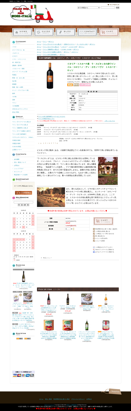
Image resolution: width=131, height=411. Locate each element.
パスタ (14, 47)
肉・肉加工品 (16, 62)
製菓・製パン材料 (17, 87)
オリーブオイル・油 (18, 50)
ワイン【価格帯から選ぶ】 (20, 128)
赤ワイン (51, 41)
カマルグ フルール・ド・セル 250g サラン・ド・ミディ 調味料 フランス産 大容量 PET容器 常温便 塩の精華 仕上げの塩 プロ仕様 (105, 329)
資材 (13, 100)
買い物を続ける (100, 236)
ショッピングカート (109, 32)
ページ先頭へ (115, 391)
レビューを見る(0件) (101, 238)
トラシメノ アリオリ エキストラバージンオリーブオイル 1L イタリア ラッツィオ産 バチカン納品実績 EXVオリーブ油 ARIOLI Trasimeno (86, 330)
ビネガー (15, 56)
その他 (14, 96)
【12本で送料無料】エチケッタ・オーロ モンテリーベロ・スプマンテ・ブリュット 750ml (23, 279)
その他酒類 (15, 106)
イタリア (64, 47)
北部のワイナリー (69, 44)
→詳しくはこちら (109, 121)
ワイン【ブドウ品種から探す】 (21, 131)
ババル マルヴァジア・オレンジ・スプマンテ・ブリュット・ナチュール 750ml (106, 302)
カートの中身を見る (23, 193)
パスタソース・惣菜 (18, 68)
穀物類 (14, 84)
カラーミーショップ (49, 404)
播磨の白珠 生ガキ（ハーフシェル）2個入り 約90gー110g (28, 300)
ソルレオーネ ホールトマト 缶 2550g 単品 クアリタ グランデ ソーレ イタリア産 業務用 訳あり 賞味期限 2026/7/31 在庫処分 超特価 (48, 329)
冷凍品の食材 (16, 140)
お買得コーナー (17, 149)
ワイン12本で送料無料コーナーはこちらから (51, 116)
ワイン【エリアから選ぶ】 (20, 125)
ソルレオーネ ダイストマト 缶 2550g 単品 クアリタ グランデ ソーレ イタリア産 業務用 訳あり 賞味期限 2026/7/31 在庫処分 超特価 (67, 329)
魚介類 (14, 81)
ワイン (14, 103)
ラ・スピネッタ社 (82, 44)
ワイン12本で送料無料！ (19, 134)
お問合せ (87, 32)
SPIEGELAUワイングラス (20, 109)
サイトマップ (18, 172)
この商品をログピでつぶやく (104, 247)
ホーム (22, 32)
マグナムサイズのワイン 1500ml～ (23, 137)
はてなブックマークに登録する (104, 252)
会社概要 (16, 159)
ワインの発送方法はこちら (46, 118)
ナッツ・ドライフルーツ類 (20, 90)
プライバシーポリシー (78, 399)
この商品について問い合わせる (104, 233)
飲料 (13, 93)
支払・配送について (44, 32)
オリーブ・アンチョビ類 (19, 71)
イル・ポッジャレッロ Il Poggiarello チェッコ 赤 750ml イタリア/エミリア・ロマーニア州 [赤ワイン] (48, 302)
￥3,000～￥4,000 (66, 49)
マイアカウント (113, 5)
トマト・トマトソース (19, 59)
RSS (19, 338)
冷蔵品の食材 (16, 143)
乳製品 (14, 75)
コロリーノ (74, 52)
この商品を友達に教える (102, 231)
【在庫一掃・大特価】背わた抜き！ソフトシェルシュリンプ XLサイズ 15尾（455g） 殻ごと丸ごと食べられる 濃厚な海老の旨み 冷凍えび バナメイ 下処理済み (23, 316)
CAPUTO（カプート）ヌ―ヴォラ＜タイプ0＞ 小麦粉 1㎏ (17, 300)
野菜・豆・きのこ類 (18, 78)
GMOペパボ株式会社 (71, 404)
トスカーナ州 (72, 47)
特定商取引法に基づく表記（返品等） (106, 229)
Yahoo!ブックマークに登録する (104, 249)
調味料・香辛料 (17, 65)
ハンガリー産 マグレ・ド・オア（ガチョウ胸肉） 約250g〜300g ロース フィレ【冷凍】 (23, 326)
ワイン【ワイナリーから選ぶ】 (21, 122)
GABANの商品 (16, 146)
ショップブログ (65, 32)
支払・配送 (48, 399)
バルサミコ (15, 53)
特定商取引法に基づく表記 (61, 399)
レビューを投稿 (100, 241)
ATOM (27, 338)
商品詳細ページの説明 (20, 175)
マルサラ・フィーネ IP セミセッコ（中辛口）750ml (67, 301)
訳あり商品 (15, 112)
